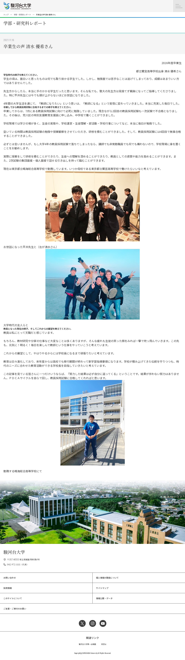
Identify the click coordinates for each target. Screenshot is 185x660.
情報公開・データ (104, 598)
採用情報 (7, 587)
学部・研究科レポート (22, 14)
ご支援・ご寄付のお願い (14, 608)
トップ (6, 14)
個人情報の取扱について (107, 577)
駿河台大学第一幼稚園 (87, 644)
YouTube (102, 623)
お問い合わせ (9, 577)
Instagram (92, 623)
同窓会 (103, 644)
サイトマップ (102, 587)
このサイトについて (12, 598)
